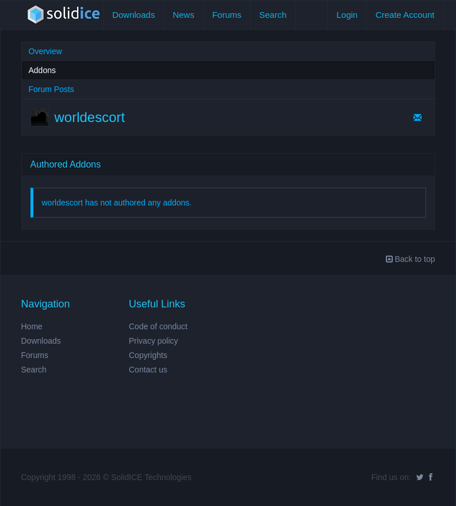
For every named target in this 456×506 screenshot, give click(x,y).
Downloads (133, 15)
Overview (45, 51)
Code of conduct (158, 326)
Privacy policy (153, 340)
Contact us (148, 369)
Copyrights (148, 355)
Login (347, 15)
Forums (227, 15)
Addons (42, 70)
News (183, 15)
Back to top (410, 259)
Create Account (405, 15)
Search (273, 15)
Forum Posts (51, 89)
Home (32, 326)
